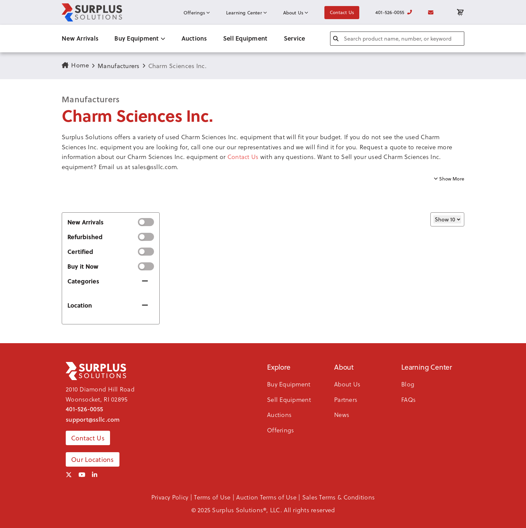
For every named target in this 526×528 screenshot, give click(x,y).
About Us (295, 12)
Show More (449, 178)
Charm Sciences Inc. (177, 66)
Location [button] (79, 305)
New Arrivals (80, 38)
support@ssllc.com (93, 419)
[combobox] (397, 39)
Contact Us (342, 12)
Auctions (194, 38)
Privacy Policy (170, 496)
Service (294, 38)
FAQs (408, 399)
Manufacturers (119, 66)
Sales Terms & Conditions (338, 496)
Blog (407, 383)
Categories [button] (83, 281)
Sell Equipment (245, 38)
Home (75, 65)
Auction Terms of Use (266, 496)
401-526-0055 (393, 12)
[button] (263, 152)
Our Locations (92, 459)
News (341, 414)
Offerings (196, 12)
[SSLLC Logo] (92, 12)
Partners (345, 399)
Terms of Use (212, 496)
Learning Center (246, 12)
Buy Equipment (139, 38)
